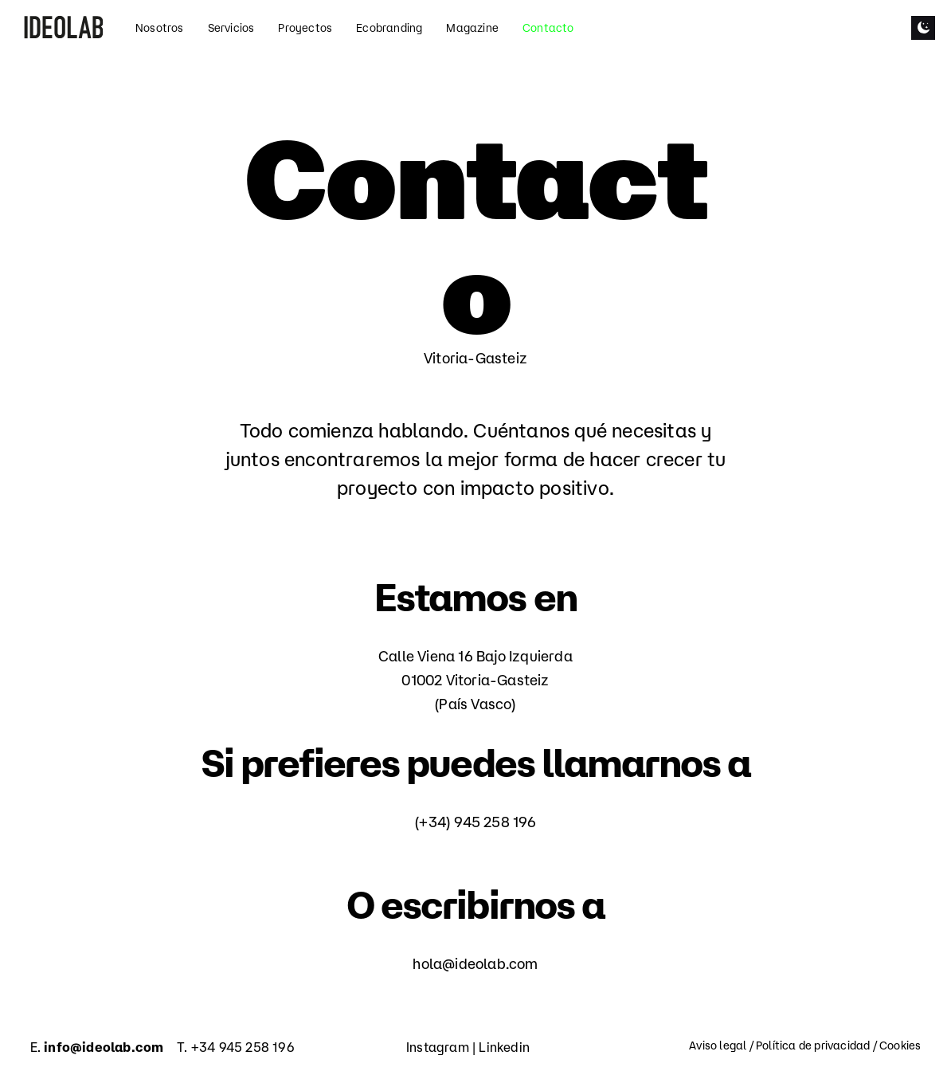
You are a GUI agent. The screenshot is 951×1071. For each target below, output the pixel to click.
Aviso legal (717, 1045)
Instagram (437, 1047)
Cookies (900, 1045)
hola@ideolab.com (475, 963)
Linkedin (504, 1047)
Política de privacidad (813, 1045)
